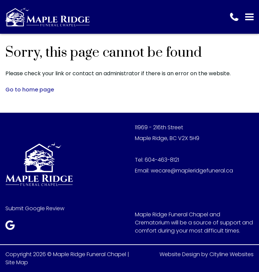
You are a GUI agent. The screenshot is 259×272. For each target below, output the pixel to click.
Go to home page (29, 89)
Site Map (16, 262)
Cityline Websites (231, 254)
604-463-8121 (162, 160)
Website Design (180, 254)
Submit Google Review (34, 208)
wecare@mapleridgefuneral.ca (192, 170)
